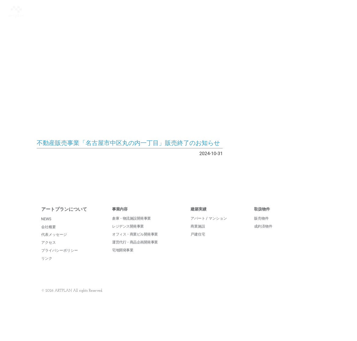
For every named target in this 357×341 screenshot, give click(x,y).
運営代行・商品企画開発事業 (135, 249)
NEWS (46, 226)
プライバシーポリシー (59, 258)
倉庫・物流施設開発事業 (131, 225)
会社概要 (48, 234)
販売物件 (261, 225)
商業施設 (198, 233)
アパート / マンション (209, 225)
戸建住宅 (198, 241)
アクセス (48, 250)
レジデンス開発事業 (128, 233)
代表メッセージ (54, 242)
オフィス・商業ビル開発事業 (135, 241)
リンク (46, 265)
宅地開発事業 (122, 257)
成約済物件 (263, 233)
